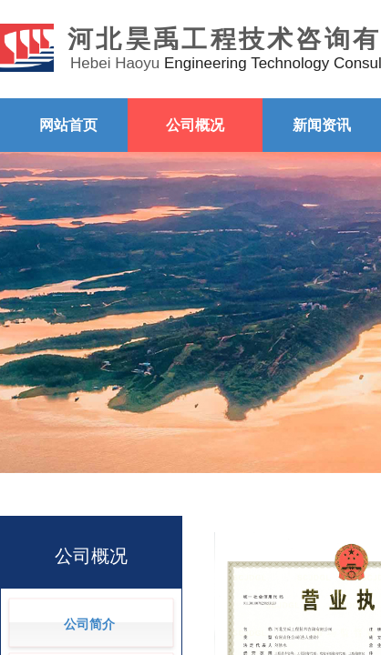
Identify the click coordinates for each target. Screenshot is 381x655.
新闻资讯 (322, 125)
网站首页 (68, 125)
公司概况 (195, 125)
